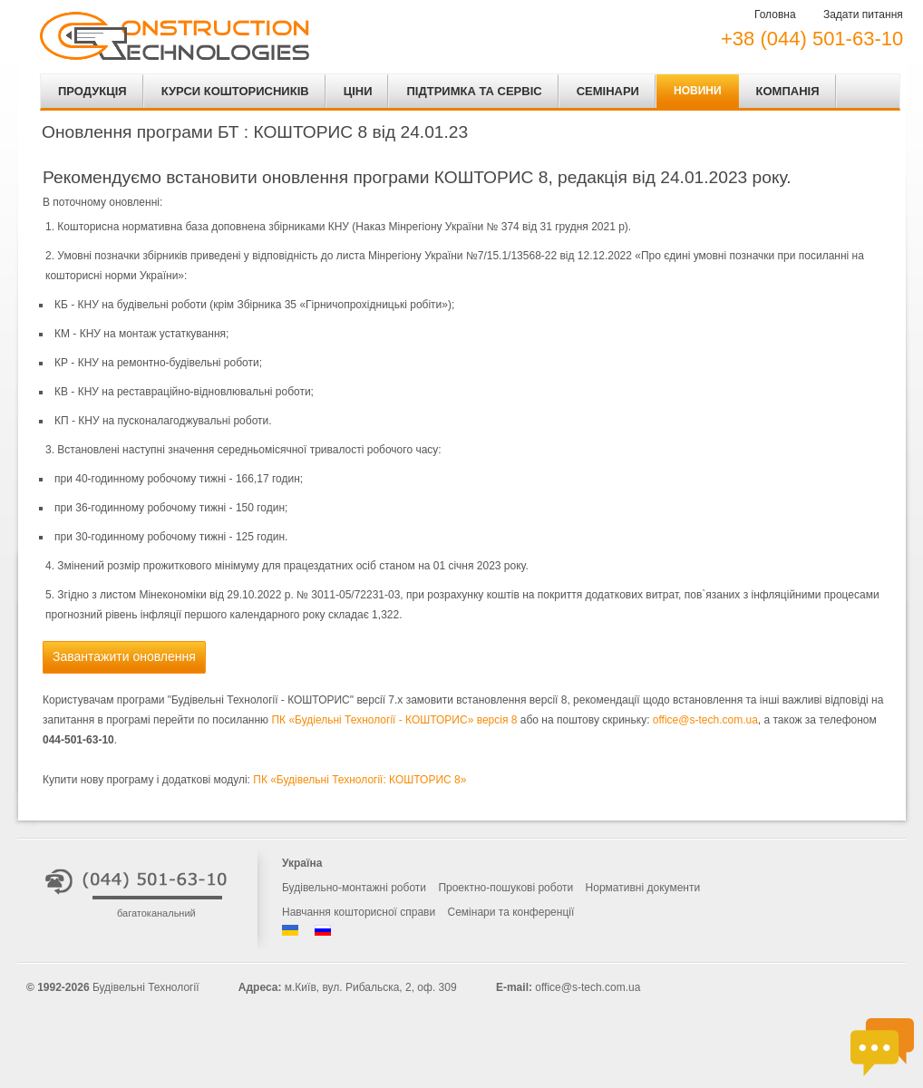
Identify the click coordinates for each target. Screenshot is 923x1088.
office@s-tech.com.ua (705, 720)
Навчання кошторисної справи (358, 912)
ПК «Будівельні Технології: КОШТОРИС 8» (359, 779)
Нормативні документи (643, 887)
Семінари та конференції (511, 912)
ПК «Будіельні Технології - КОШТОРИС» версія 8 (394, 720)
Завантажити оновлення (124, 656)
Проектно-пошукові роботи (505, 887)
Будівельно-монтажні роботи (354, 887)
